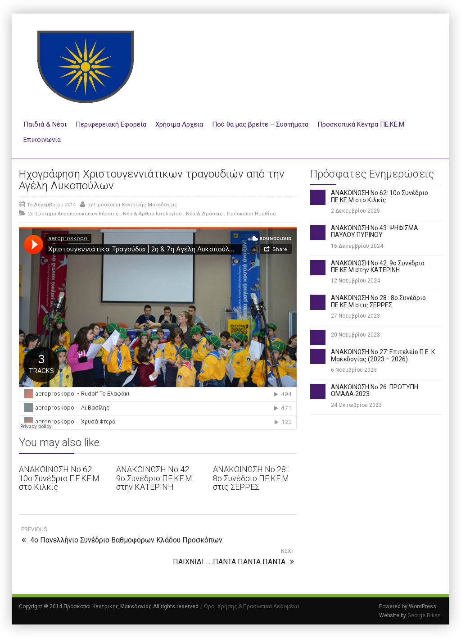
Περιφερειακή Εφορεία (111, 124)
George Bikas (424, 615)
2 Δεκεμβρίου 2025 (355, 211)
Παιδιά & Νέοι (45, 124)
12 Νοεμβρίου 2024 (355, 281)
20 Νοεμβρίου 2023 (355, 335)
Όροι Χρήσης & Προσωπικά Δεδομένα (251, 606)
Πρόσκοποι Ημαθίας (251, 214)
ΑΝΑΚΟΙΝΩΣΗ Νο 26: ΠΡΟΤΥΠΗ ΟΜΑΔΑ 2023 (374, 390)
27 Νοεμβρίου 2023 (355, 316)
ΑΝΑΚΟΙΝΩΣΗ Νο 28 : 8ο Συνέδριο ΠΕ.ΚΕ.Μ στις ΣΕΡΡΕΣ (251, 478)
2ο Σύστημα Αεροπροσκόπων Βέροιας (73, 214)
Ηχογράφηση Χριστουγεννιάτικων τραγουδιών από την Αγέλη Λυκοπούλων (152, 180)
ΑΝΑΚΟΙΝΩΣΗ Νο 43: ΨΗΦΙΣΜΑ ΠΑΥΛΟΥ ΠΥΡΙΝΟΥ (374, 231)
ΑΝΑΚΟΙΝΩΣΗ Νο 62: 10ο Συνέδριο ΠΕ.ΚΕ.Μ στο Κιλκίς (59, 478)
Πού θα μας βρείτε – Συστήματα (260, 124)
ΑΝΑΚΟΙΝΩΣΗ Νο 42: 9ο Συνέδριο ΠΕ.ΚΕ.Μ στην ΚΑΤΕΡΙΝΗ (154, 478)
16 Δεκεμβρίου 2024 (357, 246)
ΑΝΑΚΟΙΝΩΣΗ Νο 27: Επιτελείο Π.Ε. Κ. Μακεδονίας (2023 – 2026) (383, 355)
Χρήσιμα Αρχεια (179, 124)
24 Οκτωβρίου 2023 (356, 405)
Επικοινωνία (42, 140)
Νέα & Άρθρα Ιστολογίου (152, 214)
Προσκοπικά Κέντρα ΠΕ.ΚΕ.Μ (360, 124)
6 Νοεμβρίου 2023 (354, 370)
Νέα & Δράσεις (204, 214)
